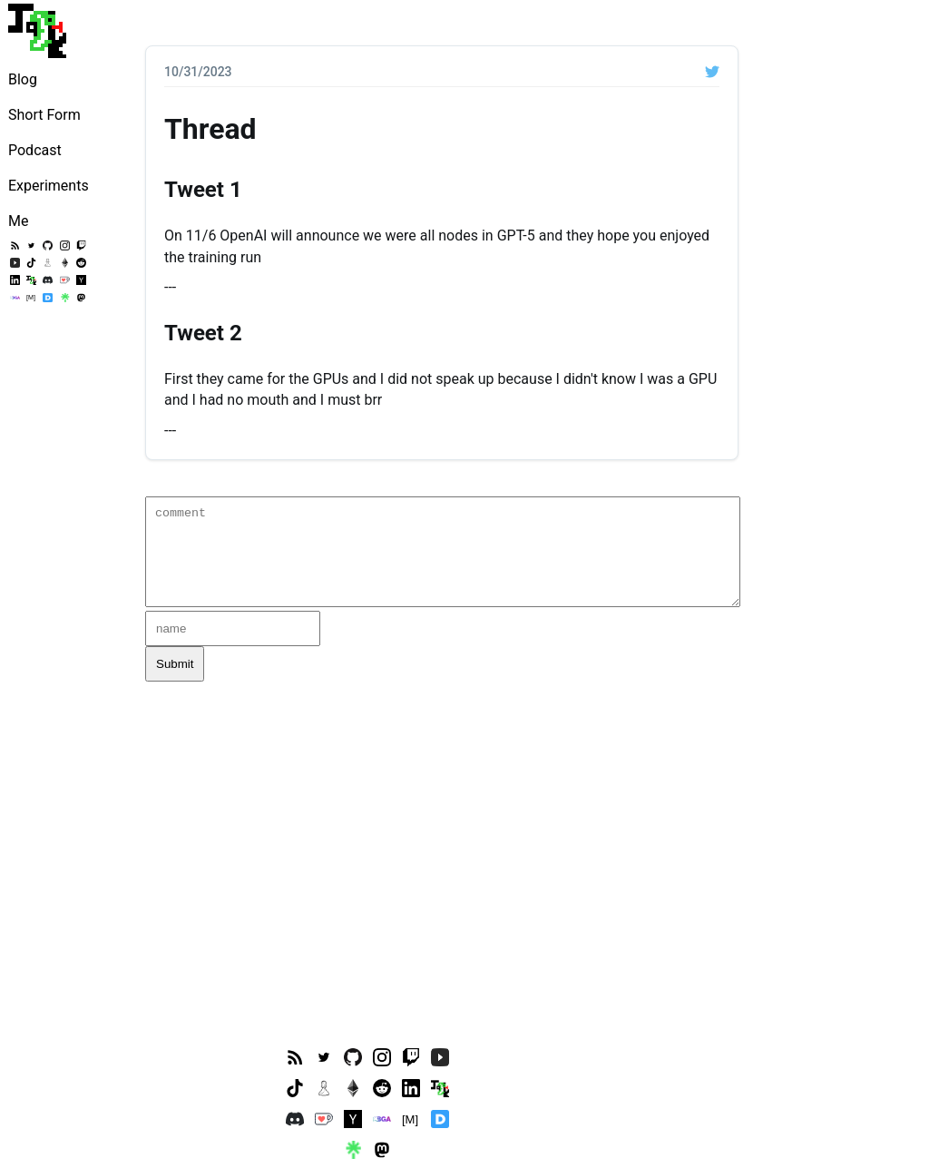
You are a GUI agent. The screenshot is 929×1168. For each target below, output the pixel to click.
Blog (22, 79)
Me (18, 221)
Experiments (48, 185)
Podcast (35, 150)
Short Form (44, 114)
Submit (174, 664)
